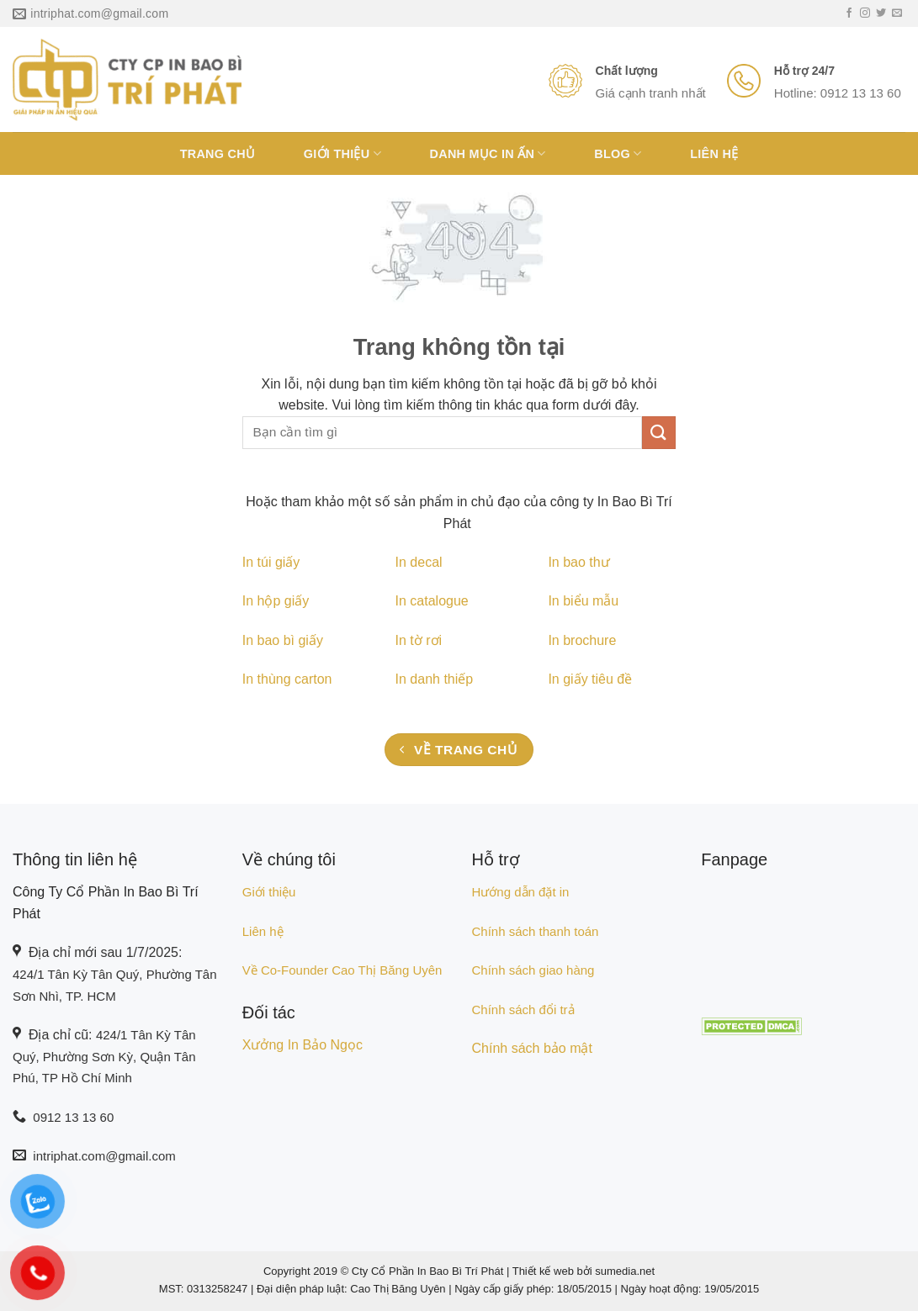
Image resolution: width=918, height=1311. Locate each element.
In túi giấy (271, 562)
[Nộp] (659, 432)
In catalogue (432, 601)
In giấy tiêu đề (590, 679)
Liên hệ (714, 154)
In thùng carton (287, 679)
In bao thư (578, 562)
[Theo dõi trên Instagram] (865, 13)
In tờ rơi (419, 640)
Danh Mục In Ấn (488, 153)
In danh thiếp (434, 679)
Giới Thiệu (342, 153)
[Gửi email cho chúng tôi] (897, 13)
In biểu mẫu (583, 601)
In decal (419, 562)
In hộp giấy (275, 601)
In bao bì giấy (282, 640)
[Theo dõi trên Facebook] (849, 13)
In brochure (582, 640)
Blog (617, 153)
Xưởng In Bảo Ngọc (302, 1045)
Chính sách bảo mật (532, 1048)
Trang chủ (218, 154)
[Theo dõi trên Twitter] (881, 13)
